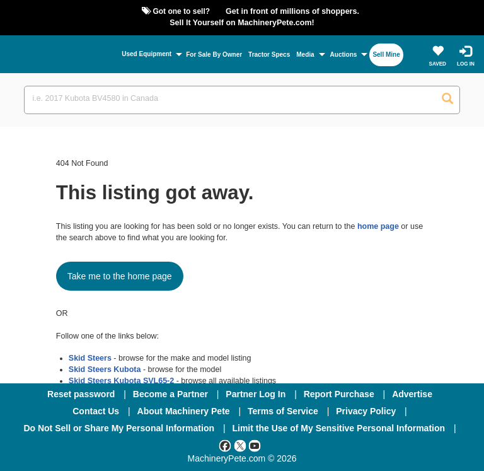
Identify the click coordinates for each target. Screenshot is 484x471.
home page (378, 226)
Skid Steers (90, 358)
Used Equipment (146, 53)
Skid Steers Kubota (105, 369)
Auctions (343, 54)
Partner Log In (255, 394)
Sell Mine (386, 54)
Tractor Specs (269, 54)
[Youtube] (254, 445)
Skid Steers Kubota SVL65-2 (121, 380)
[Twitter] (240, 445)
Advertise (412, 394)
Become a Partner (170, 394)
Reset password (81, 394)
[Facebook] (225, 445)
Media (305, 54)
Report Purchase (339, 394)
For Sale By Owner (214, 54)
